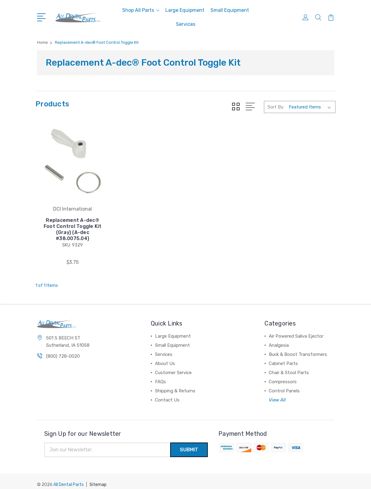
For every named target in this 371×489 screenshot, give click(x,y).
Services (185, 24)
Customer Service (173, 366)
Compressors (283, 375)
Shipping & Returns (175, 384)
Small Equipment (230, 10)
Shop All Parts (140, 10)
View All (277, 393)
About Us (165, 357)
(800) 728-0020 (63, 350)
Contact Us (167, 393)
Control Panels (284, 384)
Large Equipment (184, 10)
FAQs (160, 375)
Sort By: (276, 107)
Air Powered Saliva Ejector (296, 329)
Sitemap (97, 478)
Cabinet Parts (283, 357)
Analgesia (279, 339)
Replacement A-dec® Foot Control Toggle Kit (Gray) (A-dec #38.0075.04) (69, 223)
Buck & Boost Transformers (298, 348)
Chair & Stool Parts (289, 366)
